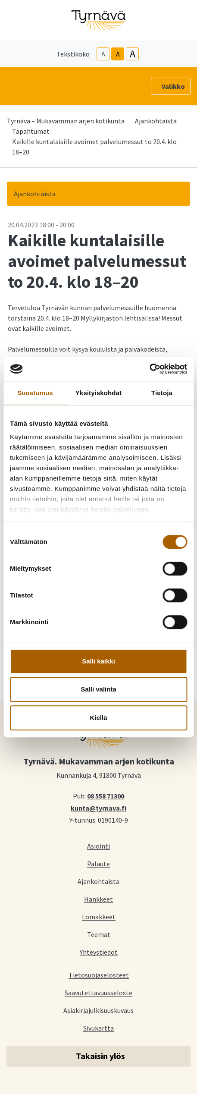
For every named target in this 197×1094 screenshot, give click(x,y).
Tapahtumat (31, 131)
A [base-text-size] (118, 54)
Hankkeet (98, 899)
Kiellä (98, 717)
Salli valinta (98, 689)
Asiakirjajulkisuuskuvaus (98, 1010)
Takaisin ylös (100, 1055)
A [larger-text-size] (132, 53)
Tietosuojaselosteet (99, 975)
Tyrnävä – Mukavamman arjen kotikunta (66, 120)
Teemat (98, 934)
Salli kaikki (98, 661)
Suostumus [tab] (35, 392)
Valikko (173, 86)
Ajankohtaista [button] (35, 193)
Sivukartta (98, 1028)
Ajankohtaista (156, 120)
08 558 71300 (105, 795)
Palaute (98, 863)
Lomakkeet (99, 916)
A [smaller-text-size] (103, 53)
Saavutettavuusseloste (98, 992)
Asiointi (98, 846)
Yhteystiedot (99, 952)
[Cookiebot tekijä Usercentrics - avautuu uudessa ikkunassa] (149, 368)
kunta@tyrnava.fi (98, 807)
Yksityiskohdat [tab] (98, 392)
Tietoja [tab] (161, 392)
